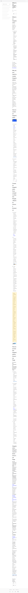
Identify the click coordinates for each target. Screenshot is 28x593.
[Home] (1, 1)
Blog (13, 589)
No (14, 585)
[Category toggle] (12, 4)
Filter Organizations (14, 485)
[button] (26, 1)
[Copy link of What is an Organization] (13, 8)
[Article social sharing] (13, 14)
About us (10, 589)
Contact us (17, 589)
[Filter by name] (6, 4)
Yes (14, 582)
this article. (14, 67)
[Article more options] (16, 14)
